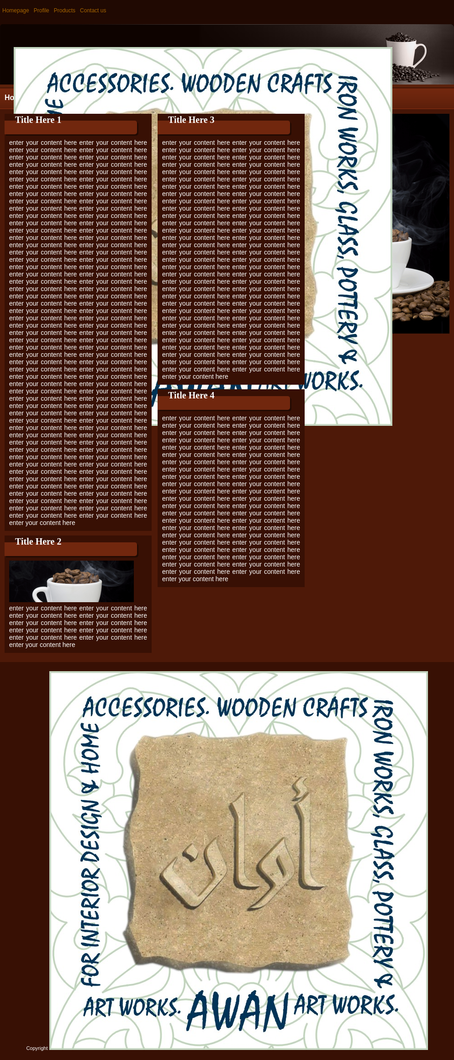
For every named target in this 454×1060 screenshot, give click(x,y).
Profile (41, 10)
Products (64, 10)
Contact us (93, 10)
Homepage (15, 10)
